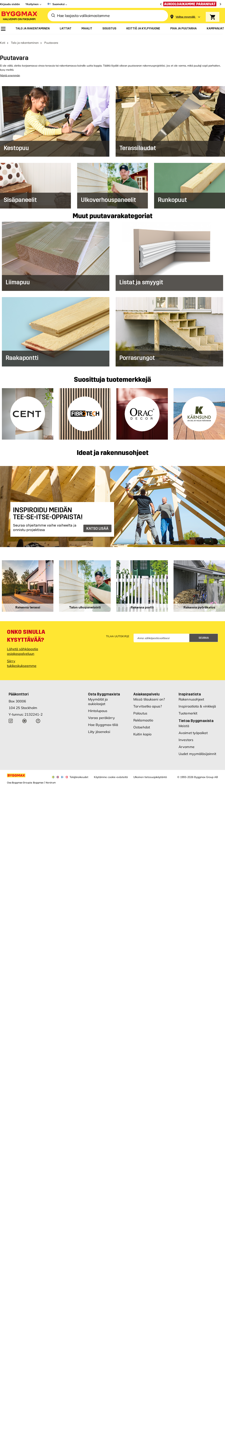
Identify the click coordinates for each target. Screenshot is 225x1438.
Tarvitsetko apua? (147, 703)
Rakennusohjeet (191, 696)
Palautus (140, 710)
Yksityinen (31, 4)
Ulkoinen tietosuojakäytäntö (150, 773)
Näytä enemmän (10, 72)
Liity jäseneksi (99, 728)
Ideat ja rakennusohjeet (112, 449)
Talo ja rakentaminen (25, 39)
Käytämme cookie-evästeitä (111, 773)
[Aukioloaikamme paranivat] (190, 4)
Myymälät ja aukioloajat (98, 698)
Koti (2, 39)
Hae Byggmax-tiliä (103, 721)
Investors (186, 736)
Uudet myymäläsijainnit (197, 750)
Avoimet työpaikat (193, 729)
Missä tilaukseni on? (149, 696)
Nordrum (51, 779)
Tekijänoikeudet (79, 773)
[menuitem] (3, 29)
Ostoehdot (141, 723)
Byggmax (38, 779)
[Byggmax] (19, 15)
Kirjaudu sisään (10, 4)
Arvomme (186, 743)
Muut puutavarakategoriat (112, 212)
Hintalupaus (97, 707)
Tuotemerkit (188, 710)
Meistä (184, 722)
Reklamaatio (143, 716)
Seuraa (204, 634)
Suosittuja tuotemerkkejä (112, 376)
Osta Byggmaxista (104, 690)
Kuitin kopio (142, 730)
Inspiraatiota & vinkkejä (197, 703)
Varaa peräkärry (101, 714)
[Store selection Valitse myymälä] (185, 17)
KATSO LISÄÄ (97, 525)
